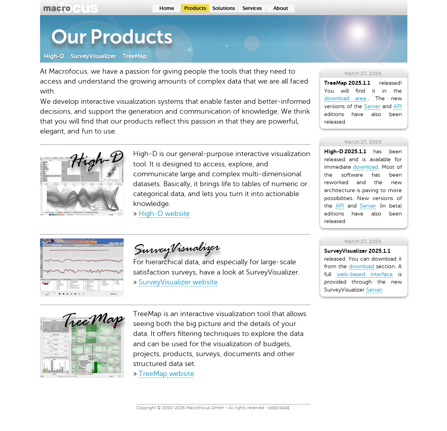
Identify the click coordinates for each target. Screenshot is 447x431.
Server (372, 106)
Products (195, 8)
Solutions (223, 8)
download (365, 167)
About (280, 8)
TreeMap (134, 56)
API (398, 106)
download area (345, 98)
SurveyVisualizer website (178, 282)
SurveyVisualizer (93, 56)
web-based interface (365, 274)
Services (252, 8)
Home (166, 8)
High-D (54, 56)
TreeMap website (166, 374)
